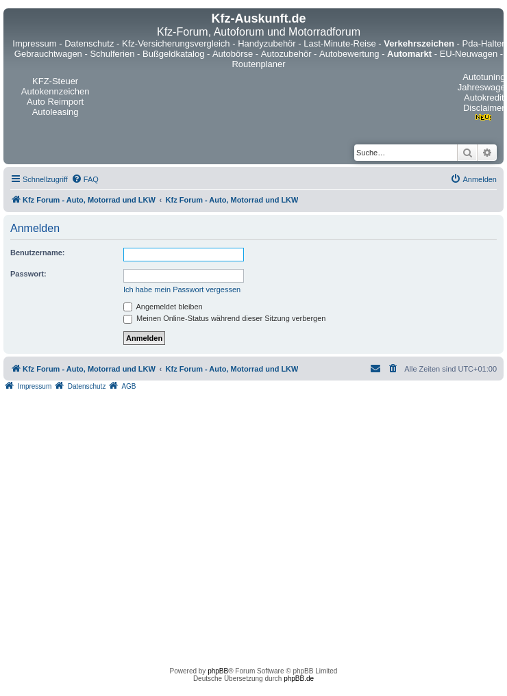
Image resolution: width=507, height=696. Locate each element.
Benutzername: (37, 252)
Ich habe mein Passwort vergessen (181, 289)
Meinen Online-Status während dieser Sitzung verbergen (224, 318)
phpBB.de (299, 678)
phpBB (218, 671)
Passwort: (28, 274)
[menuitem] (85, 179)
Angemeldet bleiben (163, 306)
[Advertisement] (128, 525)
